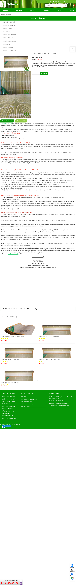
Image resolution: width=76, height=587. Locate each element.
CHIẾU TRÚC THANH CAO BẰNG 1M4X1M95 (49, 511)
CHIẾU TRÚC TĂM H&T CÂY (9, 25)
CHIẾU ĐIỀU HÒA (6, 44)
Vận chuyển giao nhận (26, 553)
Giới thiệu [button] (19, 10)
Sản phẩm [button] (33, 11)
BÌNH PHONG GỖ (6, 31)
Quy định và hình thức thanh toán (29, 551)
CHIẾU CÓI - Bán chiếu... (8, 38)
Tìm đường (72, 579)
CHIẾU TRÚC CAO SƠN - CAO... (10, 50)
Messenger (72, 566)
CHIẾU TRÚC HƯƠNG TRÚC (9, 22)
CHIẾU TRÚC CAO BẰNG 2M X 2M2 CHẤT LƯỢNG (12, 488)
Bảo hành (23, 548)
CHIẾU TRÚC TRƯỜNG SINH (9, 34)
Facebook (72, 574)
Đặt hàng (44, 73)
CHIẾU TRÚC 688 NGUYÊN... (9, 28)
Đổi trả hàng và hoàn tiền (27, 556)
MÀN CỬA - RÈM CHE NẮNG (9, 41)
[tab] (7, 121)
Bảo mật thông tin (25, 558)
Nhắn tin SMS (72, 570)
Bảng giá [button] (46, 10)
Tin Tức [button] (59, 11)
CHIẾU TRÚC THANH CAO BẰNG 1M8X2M (49, 488)
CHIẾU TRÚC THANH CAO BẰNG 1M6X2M (11, 511)
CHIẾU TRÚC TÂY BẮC (8, 47)
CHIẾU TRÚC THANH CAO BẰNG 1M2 (10, 534)
